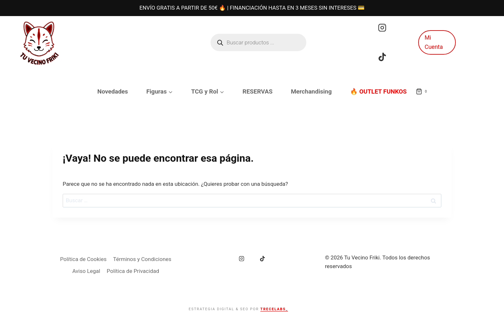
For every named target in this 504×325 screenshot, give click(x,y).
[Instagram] (382, 27)
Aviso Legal (86, 271)
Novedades (112, 91)
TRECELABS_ (274, 309)
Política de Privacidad (133, 271)
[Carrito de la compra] (422, 91)
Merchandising (311, 91)
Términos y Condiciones (142, 259)
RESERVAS (258, 91)
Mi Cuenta (434, 42)
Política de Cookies (83, 259)
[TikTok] (382, 57)
